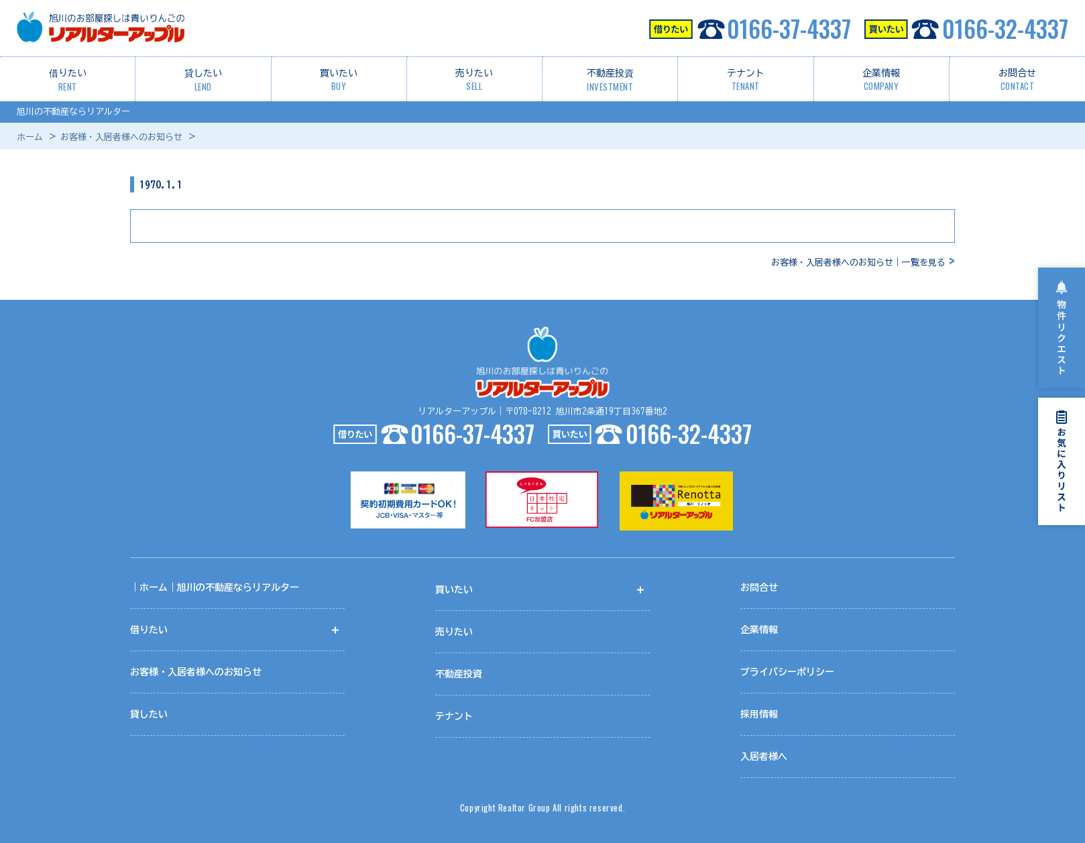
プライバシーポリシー (787, 673)
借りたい (68, 80)
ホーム (30, 137)
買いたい (338, 80)
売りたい (474, 80)
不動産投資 (610, 80)
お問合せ (1017, 80)
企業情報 (881, 80)
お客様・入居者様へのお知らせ (121, 137)
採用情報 (759, 715)
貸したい (203, 80)
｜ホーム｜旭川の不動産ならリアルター (214, 589)
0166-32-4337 (966, 28)
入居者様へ (763, 758)
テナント (745, 80)
